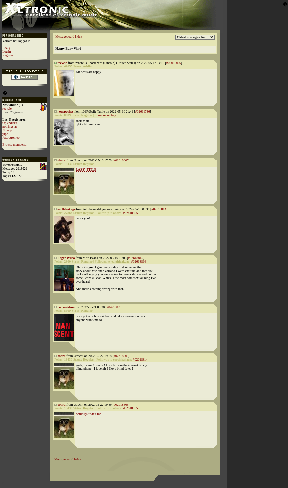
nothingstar (9, 126)
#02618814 (158, 209)
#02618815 (135, 258)
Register (7, 55)
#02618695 (173, 63)
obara (62, 160)
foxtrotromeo (11, 137)
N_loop (7, 130)
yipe (5, 134)
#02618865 (121, 356)
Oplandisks (9, 123)
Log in (6, 51)
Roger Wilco (66, 258)
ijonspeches (66, 111)
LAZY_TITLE (86, 169)
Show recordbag (105, 115)
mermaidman (67, 307)
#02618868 (121, 404)
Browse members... (14, 144)
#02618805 (121, 160)
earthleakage (67, 209)
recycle (7, 108)
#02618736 (142, 111)
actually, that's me (88, 414)
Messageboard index (68, 36)
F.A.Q (6, 48)
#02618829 (114, 307)
